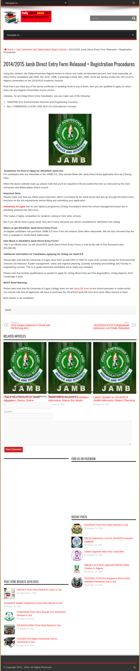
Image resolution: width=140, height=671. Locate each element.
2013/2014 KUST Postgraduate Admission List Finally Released (107, 326)
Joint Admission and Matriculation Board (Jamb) (41, 49)
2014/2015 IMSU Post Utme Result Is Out (39, 625)
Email (7, 411)
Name (7, 401)
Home (8, 49)
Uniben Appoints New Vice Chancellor (104, 551)
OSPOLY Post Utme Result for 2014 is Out (39, 589)
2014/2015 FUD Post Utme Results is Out (106, 525)
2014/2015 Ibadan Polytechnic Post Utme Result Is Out (33, 603)
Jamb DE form (81, 288)
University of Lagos (14, 206)
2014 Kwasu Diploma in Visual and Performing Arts (33, 326)
